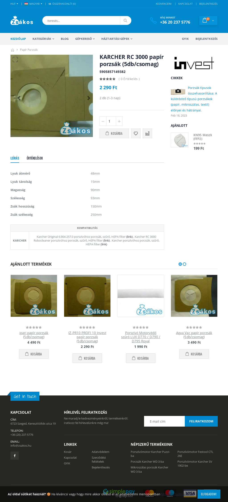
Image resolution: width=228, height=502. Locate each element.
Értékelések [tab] (35, 158)
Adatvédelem (100, 452)
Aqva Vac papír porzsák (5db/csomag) (194, 335)
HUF (13, 3)
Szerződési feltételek (99, 460)
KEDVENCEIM (164, 3)
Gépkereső (83, 39)
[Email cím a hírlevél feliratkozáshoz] (181, 421)
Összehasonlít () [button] (62, 3)
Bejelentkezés (206, 39)
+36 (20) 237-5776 (21, 435)
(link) (129, 237)
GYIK (185, 39)
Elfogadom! (209, 494)
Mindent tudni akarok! (177, 494)
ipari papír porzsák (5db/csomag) (34, 335)
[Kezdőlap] (12, 50)
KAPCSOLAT (185, 3)
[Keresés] (125, 20)
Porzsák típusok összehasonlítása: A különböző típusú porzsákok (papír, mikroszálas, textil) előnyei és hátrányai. (194, 99)
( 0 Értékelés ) (129, 79)
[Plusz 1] (119, 121)
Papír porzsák (29, 50)
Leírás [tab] (14, 158)
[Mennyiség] (111, 121)
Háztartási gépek (115, 39)
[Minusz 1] (103, 121)
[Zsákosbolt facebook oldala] (14, 456)
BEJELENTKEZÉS (208, 3)
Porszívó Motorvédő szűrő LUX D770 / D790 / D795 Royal (140, 337)
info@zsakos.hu (20, 446)
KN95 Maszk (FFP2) (202, 137)
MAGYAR (32, 3)
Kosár (67, 452)
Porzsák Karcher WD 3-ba (147, 462)
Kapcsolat (70, 458)
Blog (65, 39)
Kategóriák (42, 39)
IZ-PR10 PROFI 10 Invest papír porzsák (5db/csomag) (87, 337)
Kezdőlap (18, 39)
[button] (65, 20)
